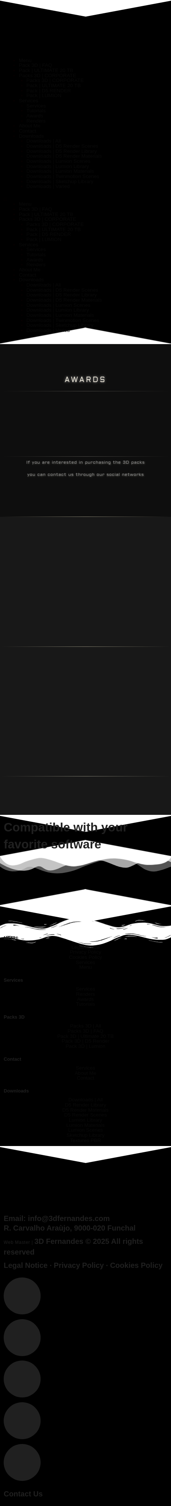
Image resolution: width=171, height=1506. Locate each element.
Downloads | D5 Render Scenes (62, 146)
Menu (25, 60)
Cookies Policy (136, 1265)
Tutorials (36, 110)
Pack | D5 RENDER (49, 90)
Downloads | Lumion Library (58, 166)
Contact (27, 131)
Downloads (31, 136)
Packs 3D (14, 1017)
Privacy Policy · (82, 1265)
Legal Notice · (29, 1265)
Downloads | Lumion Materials (60, 171)
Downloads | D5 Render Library (62, 151)
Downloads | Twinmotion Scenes (63, 176)
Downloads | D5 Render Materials (64, 156)
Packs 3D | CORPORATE (47, 75)
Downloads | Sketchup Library (60, 181)
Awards (35, 116)
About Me (30, 125)
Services (28, 100)
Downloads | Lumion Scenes (58, 161)
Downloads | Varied (48, 186)
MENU (11, 938)
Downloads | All (44, 141)
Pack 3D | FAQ (35, 65)
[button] (85, 199)
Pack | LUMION (44, 95)
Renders (36, 121)
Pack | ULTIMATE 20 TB (46, 70)
